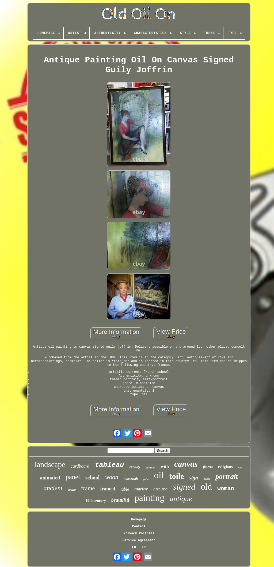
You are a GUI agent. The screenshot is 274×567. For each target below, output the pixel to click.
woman (225, 489)
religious (225, 466)
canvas (186, 464)
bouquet (150, 467)
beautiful (120, 500)
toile (176, 476)
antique (181, 498)
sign (193, 477)
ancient (53, 488)
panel (73, 476)
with (165, 466)
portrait (226, 476)
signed (184, 486)
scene (72, 489)
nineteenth (131, 478)
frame (88, 488)
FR (144, 547)
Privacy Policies (138, 533)
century (135, 467)
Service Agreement (139, 540)
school (92, 477)
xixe (206, 478)
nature (160, 489)
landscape (50, 464)
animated (50, 477)
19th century (96, 501)
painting (149, 498)
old (206, 486)
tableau (109, 465)
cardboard (80, 466)
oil (159, 475)
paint (146, 479)
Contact (139, 526)
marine (141, 488)
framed (107, 488)
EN (134, 547)
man (240, 467)
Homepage (139, 519)
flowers (208, 467)
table (124, 489)
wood (111, 477)
